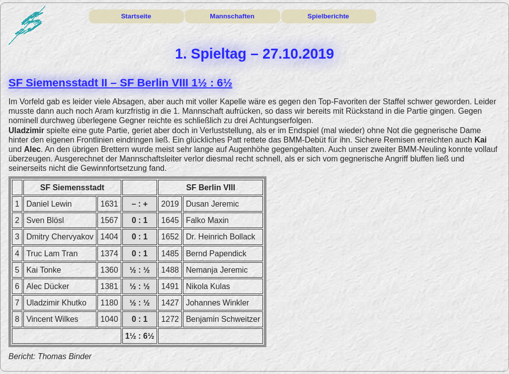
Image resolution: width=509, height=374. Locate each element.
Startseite (136, 16)
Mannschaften (232, 16)
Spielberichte (328, 16)
